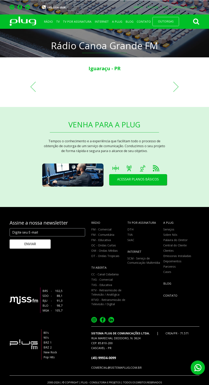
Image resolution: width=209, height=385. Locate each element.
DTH (130, 229)
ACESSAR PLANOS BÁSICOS (138, 179)
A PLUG (117, 21)
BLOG (129, 21)
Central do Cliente (175, 245)
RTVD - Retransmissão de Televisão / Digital (108, 302)
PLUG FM (153, 7)
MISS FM (138, 7)
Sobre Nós (170, 235)
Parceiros (169, 266)
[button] (33, 87)
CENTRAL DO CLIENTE (185, 7)
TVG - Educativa (101, 285)
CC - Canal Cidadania (105, 274)
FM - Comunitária (102, 235)
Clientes (168, 251)
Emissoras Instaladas (177, 256)
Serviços (168, 229)
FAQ (165, 7)
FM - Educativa (101, 240)
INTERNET (102, 21)
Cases (167, 272)
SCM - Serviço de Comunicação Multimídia (143, 260)
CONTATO (144, 21)
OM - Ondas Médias (104, 251)
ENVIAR (27, 244)
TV (58, 21)
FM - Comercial (101, 229)
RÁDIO (48, 21)
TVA (130, 235)
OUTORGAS (166, 21)
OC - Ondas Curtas (103, 245)
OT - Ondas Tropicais (105, 256)
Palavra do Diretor (175, 240)
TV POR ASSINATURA (77, 21)
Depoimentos (172, 261)
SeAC (130, 240)
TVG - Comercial (102, 280)
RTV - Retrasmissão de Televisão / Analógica (106, 292)
